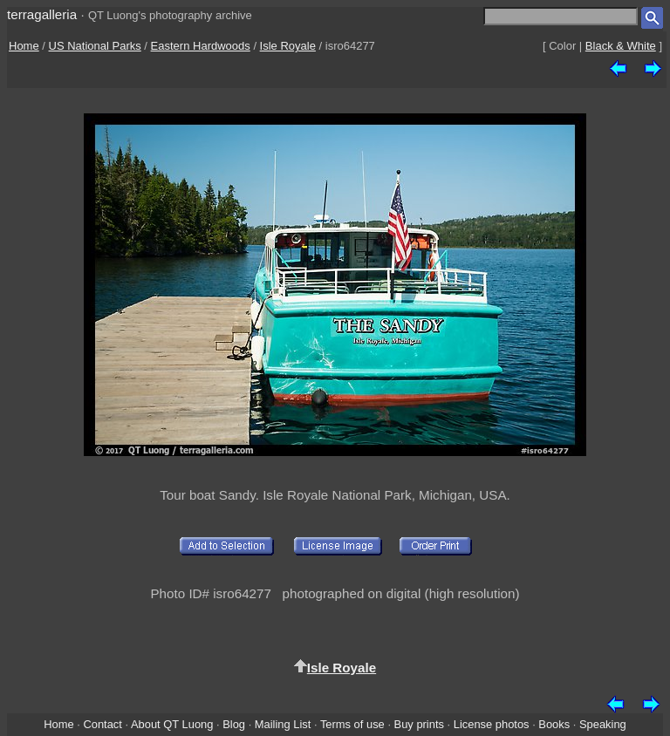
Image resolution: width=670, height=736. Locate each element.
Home (24, 45)
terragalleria (42, 14)
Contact (102, 724)
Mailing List (283, 724)
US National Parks (95, 45)
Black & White (620, 45)
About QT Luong (172, 724)
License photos (492, 724)
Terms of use (352, 724)
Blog (233, 724)
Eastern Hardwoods (200, 45)
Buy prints (419, 724)
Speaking (602, 724)
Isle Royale (288, 45)
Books (554, 724)
